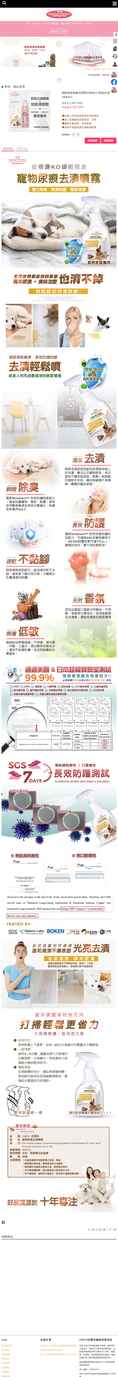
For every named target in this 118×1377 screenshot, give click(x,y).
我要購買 (93, 140)
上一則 (91, 1229)
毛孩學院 (6, 1330)
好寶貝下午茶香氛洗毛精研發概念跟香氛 (58, 1308)
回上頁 (102, 1229)
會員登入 (55, 31)
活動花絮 (6, 1343)
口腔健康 (6, 1326)
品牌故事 (6, 1313)
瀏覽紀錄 (55, 23)
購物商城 (6, 1339)
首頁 (89, 69)
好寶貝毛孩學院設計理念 (51, 1313)
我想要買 (97, 69)
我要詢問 (108, 140)
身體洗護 (6, 1321)
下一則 (112, 1229)
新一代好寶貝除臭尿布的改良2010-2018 (58, 1317)
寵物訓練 (6, 1317)
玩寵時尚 (6, 1334)
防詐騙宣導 (7, 1308)
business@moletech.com (90, 1351)
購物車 (68, 23)
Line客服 (5, 1348)
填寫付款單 (77, 23)
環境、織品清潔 (109, 69)
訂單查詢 (88, 23)
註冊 (64, 31)
